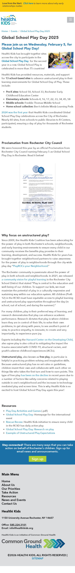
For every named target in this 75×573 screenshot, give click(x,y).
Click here (28, 3)
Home (6, 481)
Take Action (10, 492)
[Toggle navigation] (70, 20)
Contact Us (9, 503)
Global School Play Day (15, 61)
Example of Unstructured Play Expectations (30, 433)
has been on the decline (34, 375)
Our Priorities (11, 489)
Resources (9, 496)
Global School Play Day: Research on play (30, 429)
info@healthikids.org (21, 528)
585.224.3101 (18, 525)
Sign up (37, 459)
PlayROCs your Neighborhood (30, 266)
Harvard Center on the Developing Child (49, 339)
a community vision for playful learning (24, 279)
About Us (8, 485)
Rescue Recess (14, 422)
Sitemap (37, 558)
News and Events (14, 500)
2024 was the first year (15, 112)
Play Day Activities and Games (23, 411)
